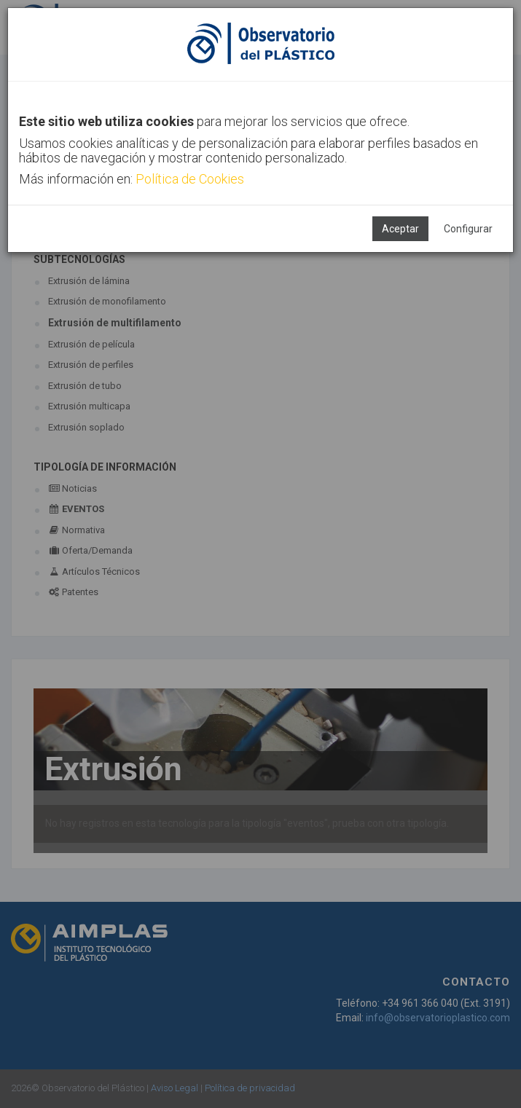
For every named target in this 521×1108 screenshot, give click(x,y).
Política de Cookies (190, 178)
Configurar (468, 229)
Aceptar (400, 229)
